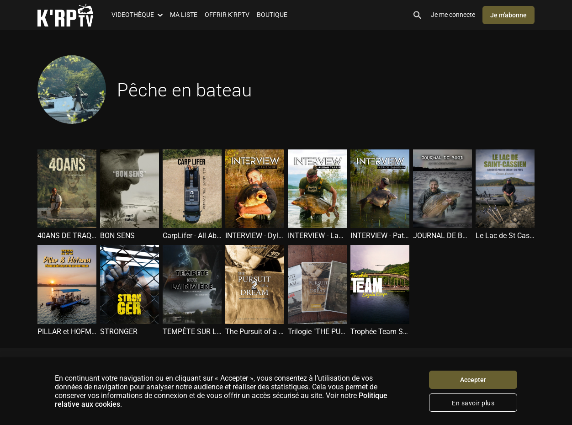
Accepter (473, 379)
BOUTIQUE (272, 14)
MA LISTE (183, 14)
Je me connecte (453, 14)
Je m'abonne (508, 15)
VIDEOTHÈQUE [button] (137, 14)
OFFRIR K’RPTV (227, 14)
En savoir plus (473, 403)
